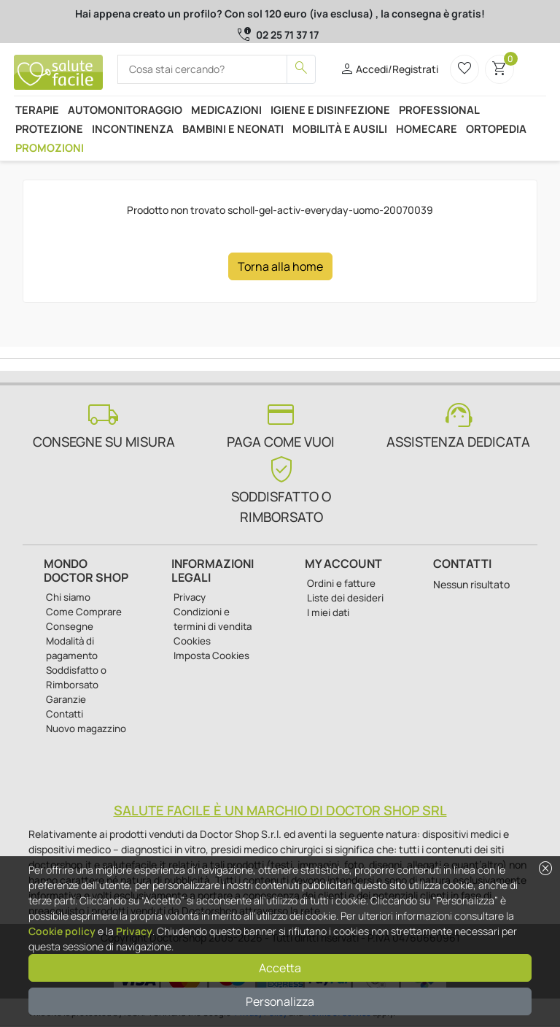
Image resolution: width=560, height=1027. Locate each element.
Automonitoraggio (125, 109)
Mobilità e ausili (339, 128)
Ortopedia (496, 128)
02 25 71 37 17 (287, 35)
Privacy (134, 931)
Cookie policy (62, 931)
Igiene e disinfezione (330, 109)
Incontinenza (133, 128)
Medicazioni (226, 109)
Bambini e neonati (233, 128)
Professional (439, 109)
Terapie (37, 109)
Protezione (49, 128)
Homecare (426, 128)
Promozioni (49, 147)
